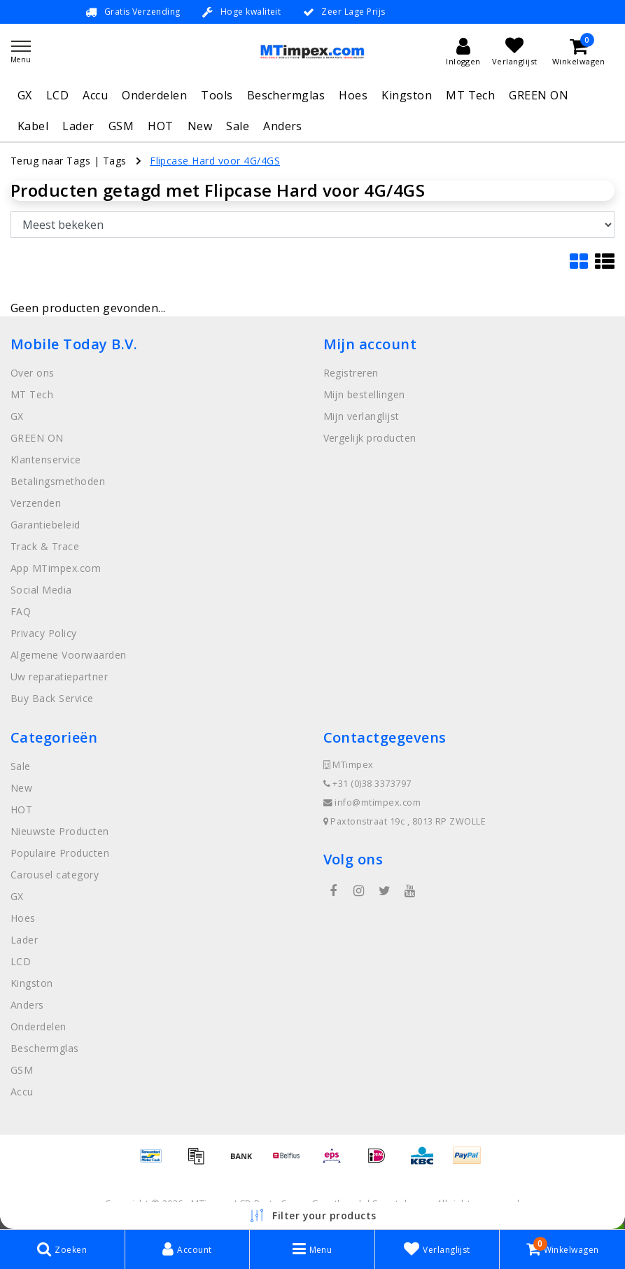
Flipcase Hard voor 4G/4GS (215, 160)
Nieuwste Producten (59, 831)
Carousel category (54, 874)
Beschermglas (286, 95)
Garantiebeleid (45, 524)
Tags (115, 160)
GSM (121, 126)
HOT (160, 126)
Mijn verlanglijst (361, 416)
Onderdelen (154, 95)
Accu (95, 95)
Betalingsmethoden (57, 481)
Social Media (41, 589)
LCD (57, 95)
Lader (78, 126)
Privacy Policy (43, 633)
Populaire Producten (59, 853)
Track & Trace (44, 546)
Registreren (351, 372)
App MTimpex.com (55, 568)
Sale (237, 126)
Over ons (32, 372)
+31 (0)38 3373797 (367, 784)
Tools (216, 95)
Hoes (353, 95)
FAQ (20, 611)
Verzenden (35, 503)
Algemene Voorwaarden (68, 654)
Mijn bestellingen (364, 394)
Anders (282, 126)
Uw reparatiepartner (59, 676)
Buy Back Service (52, 698)
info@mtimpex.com (372, 802)
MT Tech (470, 95)
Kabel (32, 126)
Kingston (406, 95)
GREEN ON (538, 95)
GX (24, 95)
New (200, 126)
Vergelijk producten (369, 437)
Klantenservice (45, 459)
